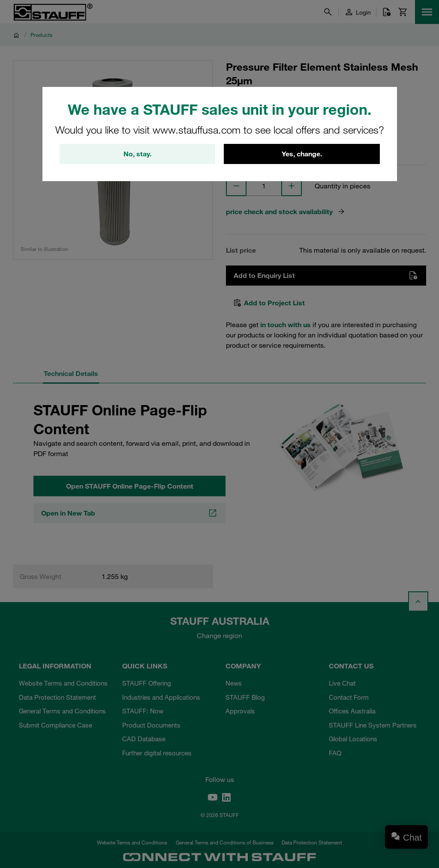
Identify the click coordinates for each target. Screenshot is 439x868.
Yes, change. (302, 154)
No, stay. (137, 154)
